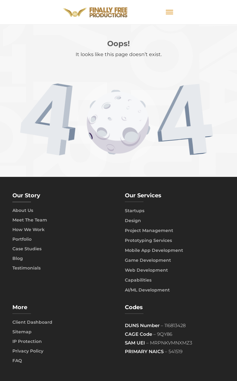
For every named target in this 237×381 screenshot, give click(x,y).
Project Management (149, 230)
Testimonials (26, 268)
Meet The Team (29, 220)
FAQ (17, 360)
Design (133, 220)
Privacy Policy (27, 351)
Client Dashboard (32, 322)
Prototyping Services (148, 240)
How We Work (28, 229)
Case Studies (27, 249)
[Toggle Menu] (169, 12)
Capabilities (138, 280)
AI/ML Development (147, 290)
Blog (17, 258)
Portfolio (22, 239)
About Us (22, 210)
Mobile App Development (154, 250)
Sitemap (22, 332)
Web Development (146, 270)
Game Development (148, 260)
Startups (134, 210)
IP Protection (27, 341)
